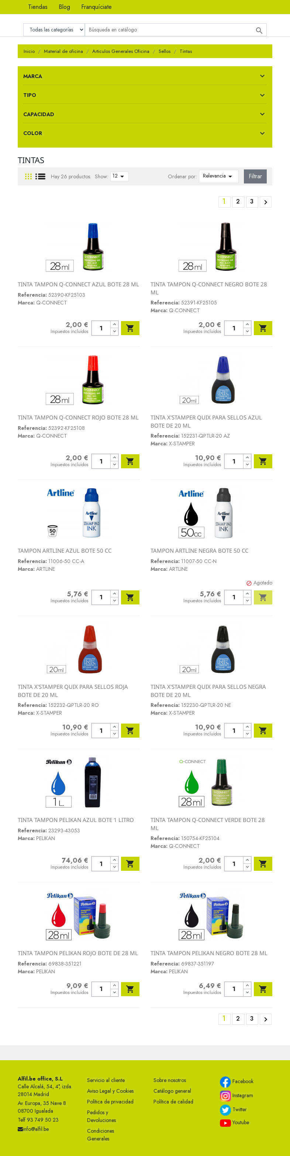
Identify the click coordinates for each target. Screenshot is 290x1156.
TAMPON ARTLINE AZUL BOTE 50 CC (64, 550)
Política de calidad (173, 1101)
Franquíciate (96, 7)
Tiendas (38, 7)
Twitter (233, 1110)
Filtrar (255, 176)
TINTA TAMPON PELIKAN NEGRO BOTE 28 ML (209, 953)
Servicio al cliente (106, 1080)
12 (120, 176)
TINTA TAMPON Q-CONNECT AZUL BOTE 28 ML (78, 284)
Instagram (236, 1096)
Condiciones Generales (100, 1134)
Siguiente (265, 202)
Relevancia (219, 176)
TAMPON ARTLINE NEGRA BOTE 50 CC (199, 550)
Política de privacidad (110, 1101)
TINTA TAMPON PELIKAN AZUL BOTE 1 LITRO (76, 819)
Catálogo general (172, 1091)
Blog (64, 7)
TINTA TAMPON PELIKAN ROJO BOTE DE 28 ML (78, 953)
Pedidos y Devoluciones (101, 1116)
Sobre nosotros (169, 1080)
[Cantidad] (101, 328)
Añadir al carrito (130, 328)
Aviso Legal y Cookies (110, 1091)
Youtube (234, 1123)
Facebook (236, 1082)
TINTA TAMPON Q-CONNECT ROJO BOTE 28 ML (78, 417)
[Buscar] (176, 29)
